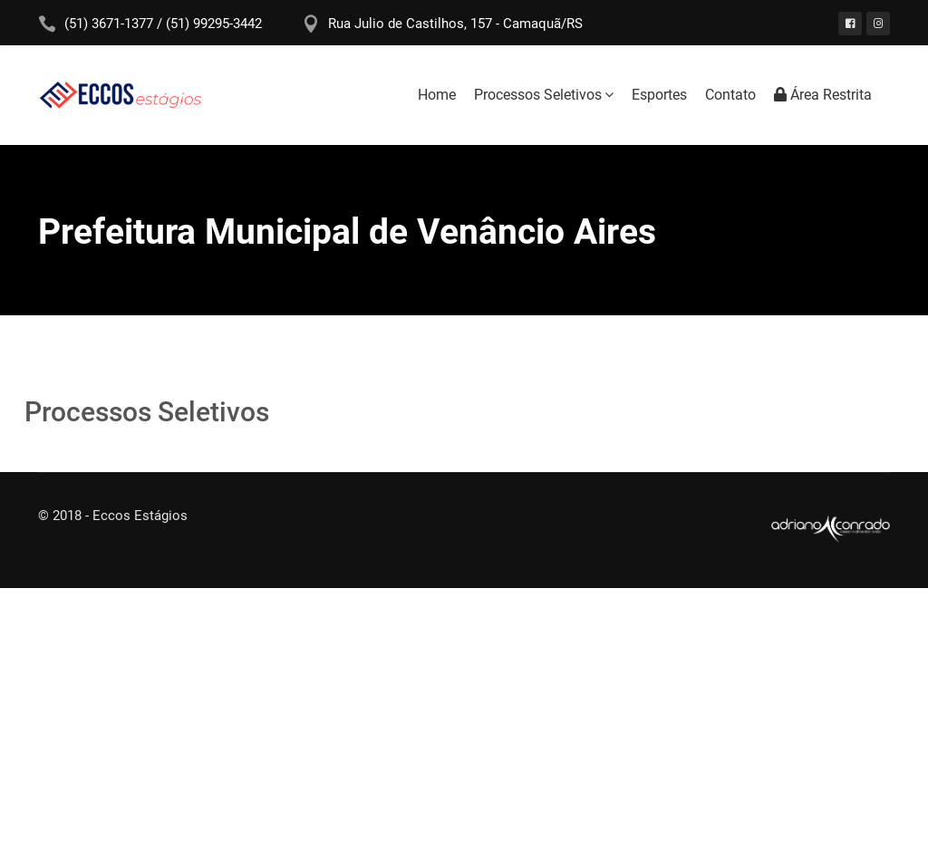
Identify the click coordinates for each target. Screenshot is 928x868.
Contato (730, 94)
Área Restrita (823, 94)
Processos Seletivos (538, 94)
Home (437, 94)
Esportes (659, 94)
